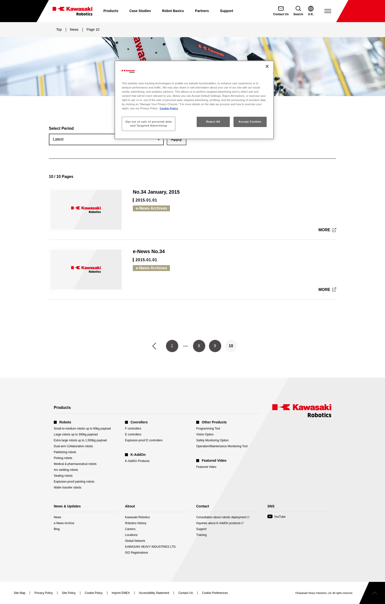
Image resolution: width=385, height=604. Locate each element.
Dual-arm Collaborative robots (73, 446)
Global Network (135, 541)
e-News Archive (64, 523)
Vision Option (205, 434)
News (74, 29)
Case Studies (140, 11)
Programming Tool (208, 428)
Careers (130, 529)
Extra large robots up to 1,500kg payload (80, 440)
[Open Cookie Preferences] (215, 592)
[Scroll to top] (372, 593)
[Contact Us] (281, 11)
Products (110, 11)
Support (226, 11)
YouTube (276, 517)
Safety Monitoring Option (212, 440)
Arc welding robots (66, 470)
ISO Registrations (136, 552)
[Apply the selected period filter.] (176, 139)
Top (59, 29)
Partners (202, 11)
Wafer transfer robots (67, 487)
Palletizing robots (65, 452)
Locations (131, 535)
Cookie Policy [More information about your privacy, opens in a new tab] (169, 108)
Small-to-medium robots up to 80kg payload (82, 428)
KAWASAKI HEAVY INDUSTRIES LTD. (150, 546)
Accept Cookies (250, 121)
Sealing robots (63, 475)
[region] (194, 99)
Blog (57, 529)
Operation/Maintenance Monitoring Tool (222, 446)
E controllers (133, 434)
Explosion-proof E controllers (144, 440)
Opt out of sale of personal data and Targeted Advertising (148, 123)
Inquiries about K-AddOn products (218, 523)
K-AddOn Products (137, 461)
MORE (324, 230)
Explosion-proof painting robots (74, 481)
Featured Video (206, 467)
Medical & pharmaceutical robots (75, 464)
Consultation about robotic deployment (221, 517)
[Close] (267, 66)
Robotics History (135, 523)
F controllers (133, 428)
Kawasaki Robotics (137, 517)
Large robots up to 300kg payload (76, 434)
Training (201, 535)
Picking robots (63, 458)
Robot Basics (173, 11)
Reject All (213, 121)
